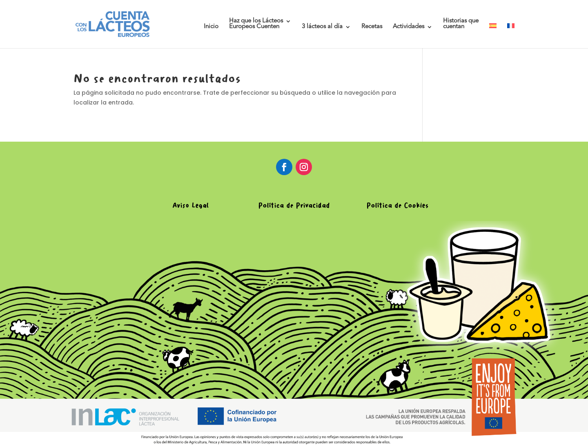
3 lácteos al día (322, 27)
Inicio (211, 27)
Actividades (408, 27)
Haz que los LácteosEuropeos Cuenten (256, 24)
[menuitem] (493, 35)
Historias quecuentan (461, 24)
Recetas (371, 27)
